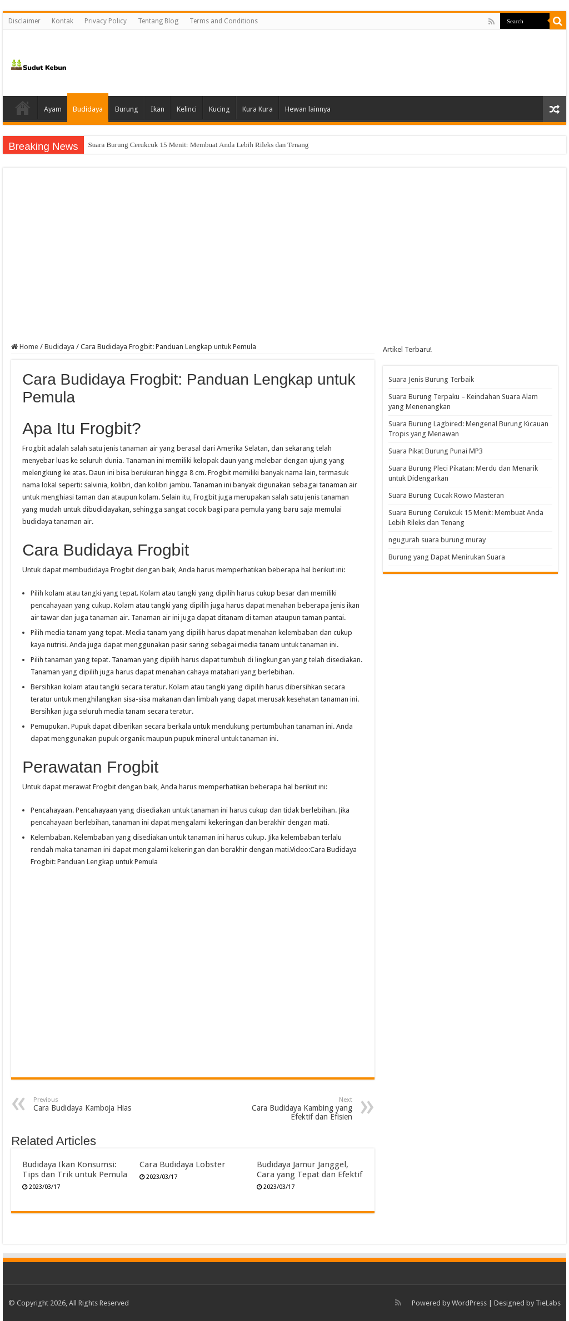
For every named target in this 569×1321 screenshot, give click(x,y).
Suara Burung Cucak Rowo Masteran (142, 144)
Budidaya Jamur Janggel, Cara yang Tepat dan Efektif (309, 1169)
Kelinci (187, 109)
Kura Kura (257, 109)
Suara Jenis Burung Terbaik (431, 379)
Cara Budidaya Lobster (182, 1164)
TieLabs (548, 1303)
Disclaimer (24, 21)
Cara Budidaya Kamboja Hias (90, 1104)
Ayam (53, 109)
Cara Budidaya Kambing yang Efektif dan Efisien (295, 1108)
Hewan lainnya (308, 109)
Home (22, 107)
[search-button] (558, 21)
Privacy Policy (105, 21)
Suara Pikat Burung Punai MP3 (435, 451)
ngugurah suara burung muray (437, 540)
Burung (126, 109)
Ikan (157, 109)
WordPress (469, 1303)
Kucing (219, 109)
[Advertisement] (284, 259)
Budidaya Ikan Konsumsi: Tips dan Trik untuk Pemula (74, 1169)
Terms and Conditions (223, 21)
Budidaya (88, 109)
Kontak (62, 21)
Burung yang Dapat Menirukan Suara (446, 557)
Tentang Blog (158, 21)
